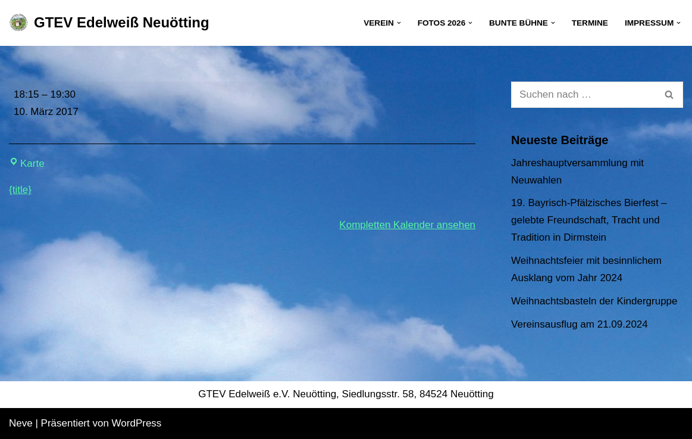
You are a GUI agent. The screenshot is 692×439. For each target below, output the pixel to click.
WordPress (137, 423)
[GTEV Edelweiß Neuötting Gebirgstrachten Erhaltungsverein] (109, 23)
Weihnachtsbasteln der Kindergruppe (594, 301)
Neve (21, 423)
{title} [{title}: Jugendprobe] (20, 189)
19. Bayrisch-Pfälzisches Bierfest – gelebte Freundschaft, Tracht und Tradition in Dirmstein (589, 220)
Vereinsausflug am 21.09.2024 (579, 324)
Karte (27, 163)
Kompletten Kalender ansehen (407, 225)
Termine (590, 22)
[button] (399, 23)
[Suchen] (583, 95)
